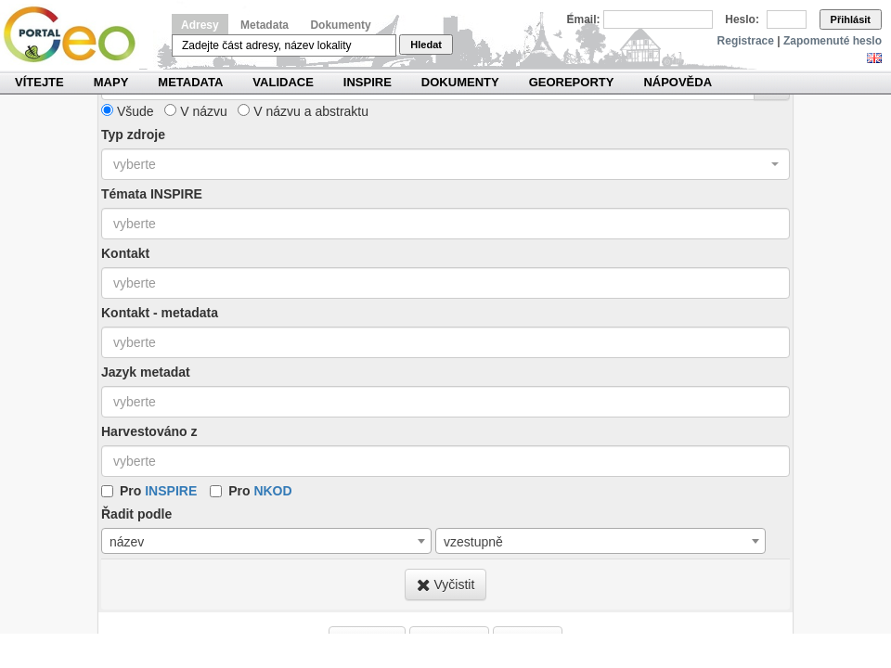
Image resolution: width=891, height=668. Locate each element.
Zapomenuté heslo (832, 40)
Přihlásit (851, 19)
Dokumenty (340, 25)
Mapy (111, 82)
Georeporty (571, 82)
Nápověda (677, 82)
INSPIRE (367, 82)
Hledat (426, 44)
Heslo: (742, 19)
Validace (282, 82)
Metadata (264, 25)
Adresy (200, 25)
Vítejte (39, 82)
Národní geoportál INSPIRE (76, 35)
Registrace (745, 40)
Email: (583, 19)
